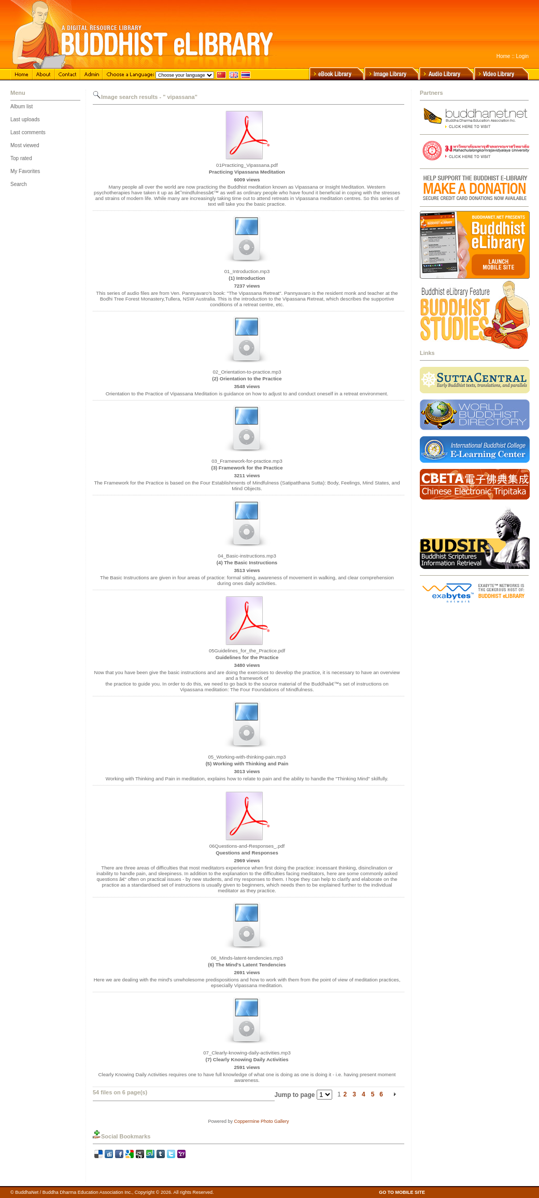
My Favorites (25, 171)
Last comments (28, 132)
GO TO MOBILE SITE (402, 1192)
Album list (21, 106)
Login (522, 56)
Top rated (21, 158)
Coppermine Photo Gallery (261, 1121)
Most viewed (24, 145)
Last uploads (25, 119)
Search (18, 184)
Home (503, 56)
